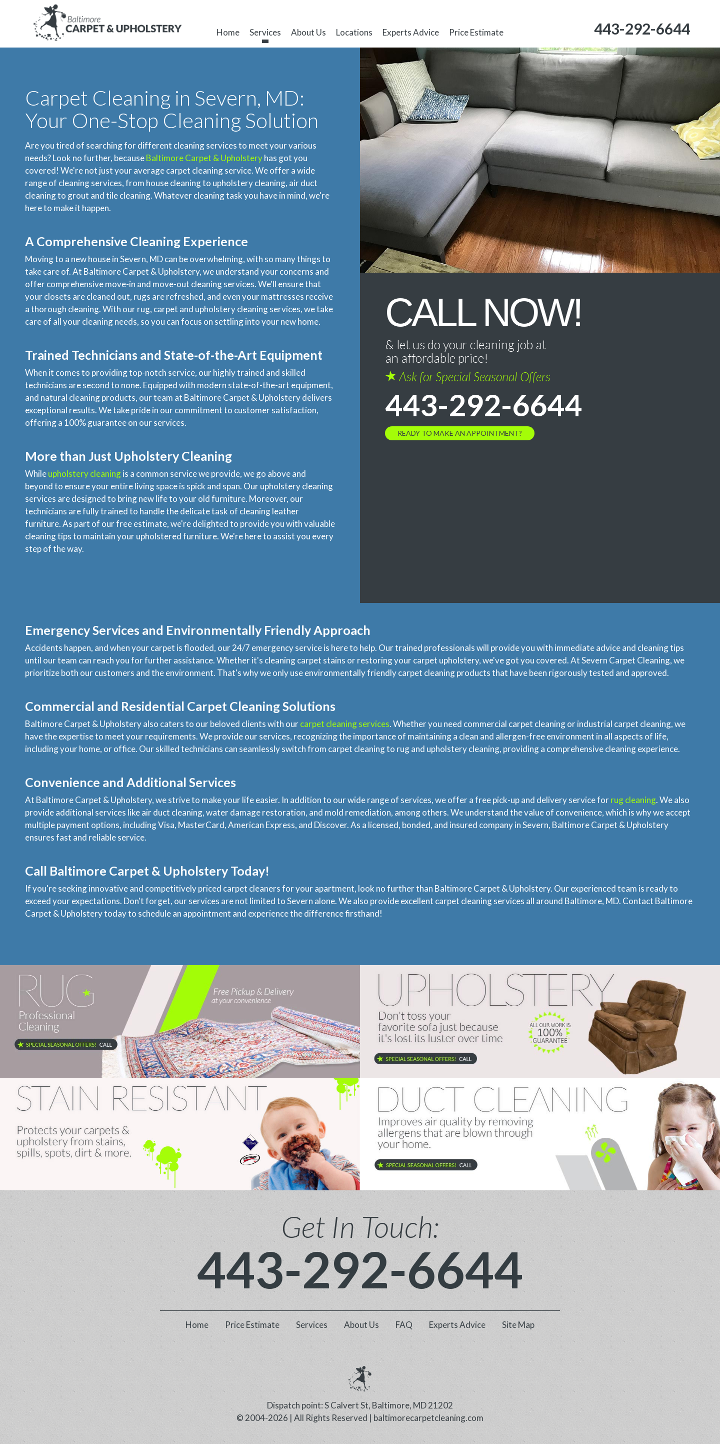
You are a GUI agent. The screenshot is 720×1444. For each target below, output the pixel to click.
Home (228, 32)
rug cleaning (633, 800)
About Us (308, 32)
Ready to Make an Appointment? (460, 433)
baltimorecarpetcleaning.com (429, 1417)
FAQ (404, 1324)
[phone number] (642, 29)
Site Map (518, 1324)
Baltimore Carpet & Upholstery (204, 158)
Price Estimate (476, 32)
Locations (354, 32)
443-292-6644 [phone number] (483, 405)
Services (265, 32)
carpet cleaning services (345, 723)
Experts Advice (410, 32)
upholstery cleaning (84, 473)
